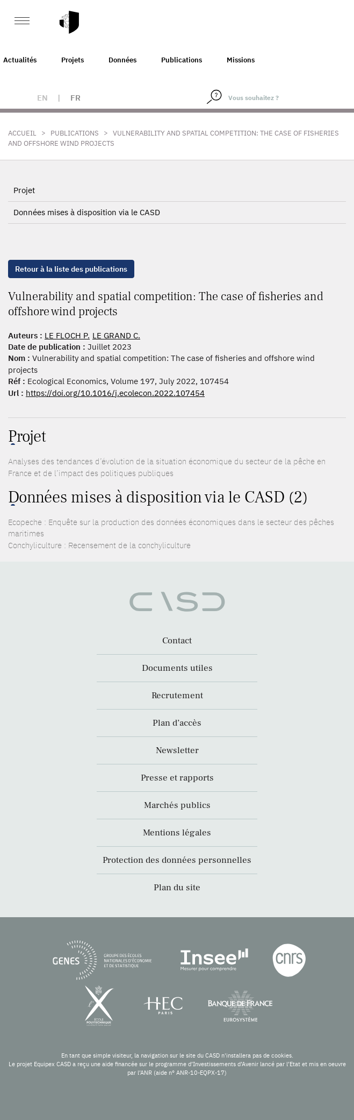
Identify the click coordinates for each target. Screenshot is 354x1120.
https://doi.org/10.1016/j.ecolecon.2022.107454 (115, 393)
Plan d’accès (177, 723)
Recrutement (177, 695)
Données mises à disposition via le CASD (86, 212)
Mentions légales (177, 833)
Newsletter (177, 750)
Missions (241, 60)
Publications (181, 60)
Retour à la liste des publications (71, 269)
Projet (24, 190)
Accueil (22, 133)
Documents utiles (177, 668)
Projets (72, 60)
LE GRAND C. (116, 335)
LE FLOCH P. (67, 335)
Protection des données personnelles (177, 860)
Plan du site (177, 888)
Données (122, 60)
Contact (177, 641)
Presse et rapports (177, 778)
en (42, 98)
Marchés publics (177, 805)
